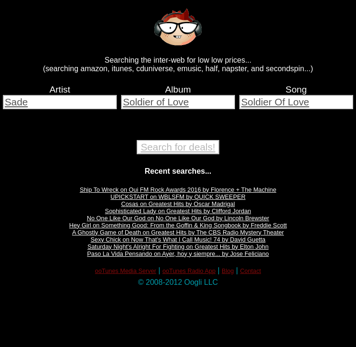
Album (178, 89)
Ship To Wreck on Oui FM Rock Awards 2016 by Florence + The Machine (178, 189)
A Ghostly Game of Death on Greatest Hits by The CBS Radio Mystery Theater (178, 232)
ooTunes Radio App (188, 270)
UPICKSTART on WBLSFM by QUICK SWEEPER (178, 196)
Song (296, 89)
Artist (59, 89)
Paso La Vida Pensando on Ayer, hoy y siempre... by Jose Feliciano (178, 253)
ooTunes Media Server (125, 270)
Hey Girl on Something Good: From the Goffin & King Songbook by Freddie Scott (178, 225)
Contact (250, 270)
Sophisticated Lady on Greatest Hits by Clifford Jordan (178, 211)
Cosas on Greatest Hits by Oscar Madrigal (178, 203)
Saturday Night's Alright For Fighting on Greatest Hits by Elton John (178, 246)
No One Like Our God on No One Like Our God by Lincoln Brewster (178, 218)
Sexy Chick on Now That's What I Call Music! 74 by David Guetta (178, 239)
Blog (228, 270)
